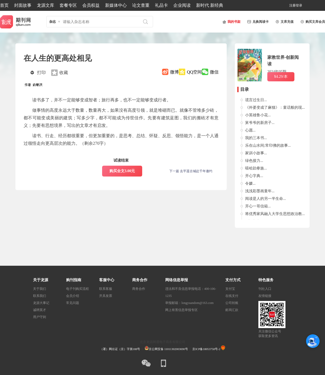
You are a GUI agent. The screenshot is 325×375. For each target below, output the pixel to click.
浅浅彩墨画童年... (260, 191)
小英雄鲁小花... (258, 115)
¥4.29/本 (280, 77)
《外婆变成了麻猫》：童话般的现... (275, 107)
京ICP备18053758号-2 (206, 349)
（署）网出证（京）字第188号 (120, 349)
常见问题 (72, 303)
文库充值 (284, 21)
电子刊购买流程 (77, 289)
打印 (41, 72)
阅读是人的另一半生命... (265, 199)
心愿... (250, 130)
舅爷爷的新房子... (260, 123)
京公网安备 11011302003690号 (166, 349)
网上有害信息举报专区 (181, 310)
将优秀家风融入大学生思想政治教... (275, 214)
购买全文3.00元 (122, 171)
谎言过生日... (256, 100)
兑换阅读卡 (257, 21)
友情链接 (264, 296)
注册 (292, 5)
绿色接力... (254, 161)
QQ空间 (194, 72)
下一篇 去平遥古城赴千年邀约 (190, 171)
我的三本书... (256, 138)
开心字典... (254, 176)
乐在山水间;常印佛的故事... (268, 145)
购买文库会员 (312, 21)
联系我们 (39, 296)
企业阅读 (182, 5)
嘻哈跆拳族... (256, 168)
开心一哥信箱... (258, 206)
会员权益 (91, 5)
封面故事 (22, 5)
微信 (214, 72)
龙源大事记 (41, 303)
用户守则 (39, 317)
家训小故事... (256, 153)
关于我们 (39, 289)
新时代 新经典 (209, 5)
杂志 (52, 22)
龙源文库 (45, 5)
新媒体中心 (116, 5)
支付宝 (230, 289)
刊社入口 (264, 289)
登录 (299, 5)
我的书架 (230, 21)
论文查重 (141, 5)
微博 (174, 72)
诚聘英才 (39, 310)
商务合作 (138, 289)
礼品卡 (161, 5)
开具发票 (105, 296)
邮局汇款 (231, 310)
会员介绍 (72, 296)
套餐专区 (68, 5)
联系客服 (105, 289)
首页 (4, 5)
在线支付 (231, 296)
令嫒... (250, 183)
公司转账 (231, 303)
